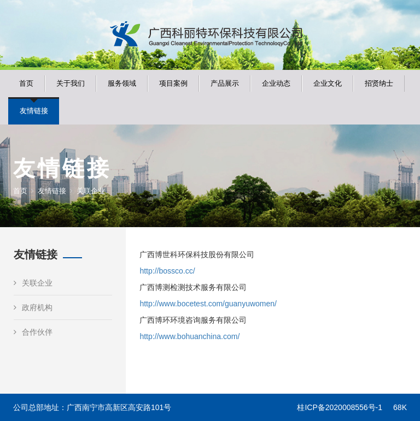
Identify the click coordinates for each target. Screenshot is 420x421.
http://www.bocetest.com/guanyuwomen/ (208, 303)
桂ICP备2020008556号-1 (339, 407)
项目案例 (173, 83)
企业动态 (276, 83)
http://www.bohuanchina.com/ (189, 336)
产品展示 (225, 83)
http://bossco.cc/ (167, 270)
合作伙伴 (33, 332)
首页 (26, 83)
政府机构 (33, 307)
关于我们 (70, 83)
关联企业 (33, 282)
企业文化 (327, 83)
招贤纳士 (379, 83)
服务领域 (122, 83)
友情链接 (34, 110)
